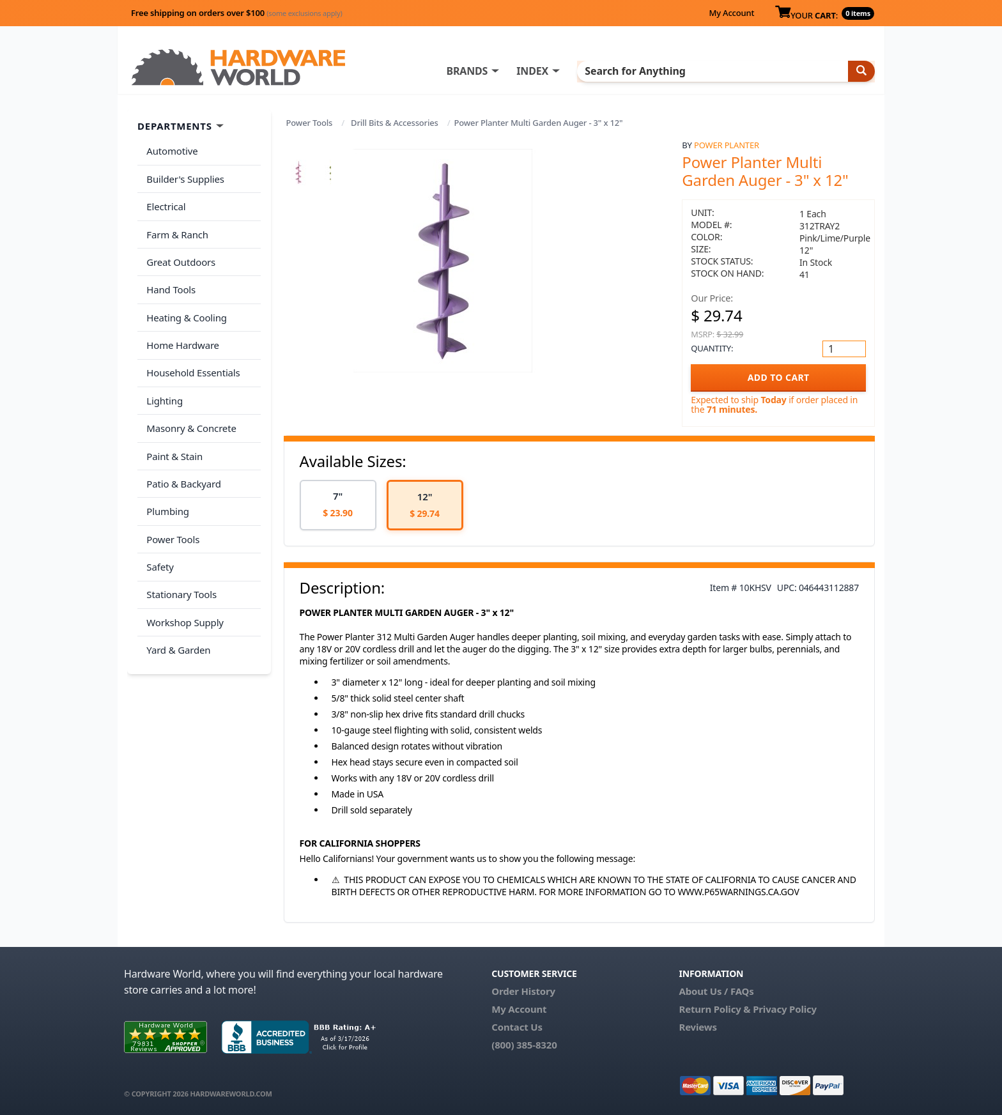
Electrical (164, 200)
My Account (731, 13)
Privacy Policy (785, 1009)
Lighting (163, 377)
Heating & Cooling (185, 301)
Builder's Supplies (184, 175)
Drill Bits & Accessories (394, 122)
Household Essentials (191, 352)
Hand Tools (169, 276)
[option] (338, 505)
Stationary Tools (180, 554)
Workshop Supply (183, 579)
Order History (523, 991)
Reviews (697, 1026)
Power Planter (726, 145)
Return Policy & (714, 1009)
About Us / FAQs (716, 991)
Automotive (170, 150)
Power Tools (309, 122)
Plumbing (166, 478)
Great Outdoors (179, 251)
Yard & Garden (177, 604)
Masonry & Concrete (190, 402)
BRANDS (496, 71)
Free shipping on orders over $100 (237, 13)
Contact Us (517, 1026)
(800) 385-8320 (524, 1044)
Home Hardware (181, 326)
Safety (158, 528)
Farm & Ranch (176, 225)
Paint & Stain (173, 427)
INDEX (562, 71)
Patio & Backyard (182, 453)
